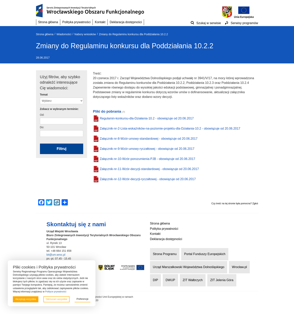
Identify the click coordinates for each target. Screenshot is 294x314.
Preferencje (82, 299)
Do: (42, 127)
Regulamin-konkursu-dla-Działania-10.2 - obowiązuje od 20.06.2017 (147, 118)
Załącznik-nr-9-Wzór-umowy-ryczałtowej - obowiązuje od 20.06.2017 (147, 148)
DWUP (170, 280)
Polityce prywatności (55, 291)
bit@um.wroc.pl (56, 254)
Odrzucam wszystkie (56, 299)
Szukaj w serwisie (208, 23)
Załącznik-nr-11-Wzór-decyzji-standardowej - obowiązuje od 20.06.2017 (149, 169)
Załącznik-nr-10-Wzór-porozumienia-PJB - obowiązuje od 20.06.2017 (147, 159)
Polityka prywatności (76, 22)
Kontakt (100, 22)
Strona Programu (165, 254)
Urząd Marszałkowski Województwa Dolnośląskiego (188, 267)
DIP (155, 280)
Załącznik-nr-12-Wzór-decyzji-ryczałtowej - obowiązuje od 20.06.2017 (148, 179)
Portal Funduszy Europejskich (204, 254)
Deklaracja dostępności (126, 22)
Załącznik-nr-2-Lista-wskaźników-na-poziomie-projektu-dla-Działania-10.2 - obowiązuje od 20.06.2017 (170, 128)
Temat (44, 94)
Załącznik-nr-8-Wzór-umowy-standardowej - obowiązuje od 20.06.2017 (149, 138)
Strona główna (48, 22)
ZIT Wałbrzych (193, 280)
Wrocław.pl (239, 267)
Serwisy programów (244, 23)
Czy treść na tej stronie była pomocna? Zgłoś (234, 203)
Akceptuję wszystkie (25, 299)
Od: (42, 114)
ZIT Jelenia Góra (221, 280)
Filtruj (61, 149)
